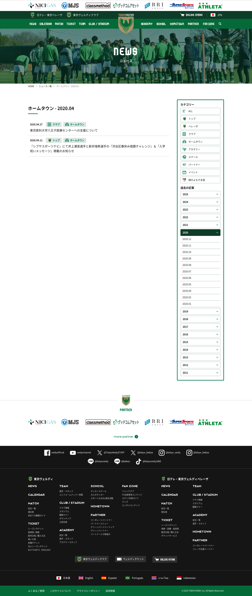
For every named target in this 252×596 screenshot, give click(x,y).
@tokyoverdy (98, 461)
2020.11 (186, 245)
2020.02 (186, 297)
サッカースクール (98, 491)
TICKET (71, 23)
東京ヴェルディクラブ (86, 15)
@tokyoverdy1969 (148, 461)
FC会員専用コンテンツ (132, 494)
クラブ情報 (64, 507)
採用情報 (110, 591)
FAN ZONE (209, 23)
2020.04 (186, 291)
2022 (185, 217)
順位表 (31, 511)
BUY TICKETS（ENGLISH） (40, 549)
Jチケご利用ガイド (130, 498)
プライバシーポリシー (88, 591)
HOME (31, 86)
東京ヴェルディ (43, 479)
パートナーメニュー (99, 523)
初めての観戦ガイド (37, 515)
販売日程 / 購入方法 (36, 535)
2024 (185, 202)
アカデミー (194, 149)
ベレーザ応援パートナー (203, 549)
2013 (185, 357)
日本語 (63, 578)
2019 (185, 311)
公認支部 (63, 521)
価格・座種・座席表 (170, 528)
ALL (191, 111)
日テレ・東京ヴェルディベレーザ (187, 479)
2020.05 (186, 284)
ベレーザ (193, 126)
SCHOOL (161, 23)
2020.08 (186, 265)
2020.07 (186, 271)
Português (134, 578)
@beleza (122, 461)
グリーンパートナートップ (102, 527)
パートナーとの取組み (100, 534)
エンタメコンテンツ (131, 505)
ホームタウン (196, 141)
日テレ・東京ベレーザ (49, 15)
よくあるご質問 (36, 591)
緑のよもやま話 (197, 180)
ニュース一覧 (45, 86)
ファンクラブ (128, 491)
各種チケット (34, 542)
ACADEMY (146, 23)
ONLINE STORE (194, 14)
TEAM (82, 23)
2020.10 (186, 252)
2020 (185, 232)
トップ (192, 118)
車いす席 (32, 539)
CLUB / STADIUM (99, 23)
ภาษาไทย (160, 578)
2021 (185, 225)
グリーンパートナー (99, 530)
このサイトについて (60, 591)
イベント (193, 172)
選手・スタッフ (66, 491)
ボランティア (65, 518)
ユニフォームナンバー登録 (71, 494)
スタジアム (64, 511)
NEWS (33, 23)
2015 (185, 342)
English (86, 578)
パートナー (194, 164)
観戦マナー (64, 514)
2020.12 (186, 239)
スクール (193, 157)
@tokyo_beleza (141, 452)
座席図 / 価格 (33, 532)
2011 (185, 372)
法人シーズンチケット (38, 546)
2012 (185, 365)
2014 (185, 349)
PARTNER (193, 23)
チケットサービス (169, 535)
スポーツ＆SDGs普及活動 (102, 498)
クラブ (192, 134)
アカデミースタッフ (68, 542)
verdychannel (80, 452)
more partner (123, 436)
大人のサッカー (97, 494)
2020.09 (186, 258)
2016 (185, 334)
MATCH (59, 23)
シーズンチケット (36, 528)
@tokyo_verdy (169, 452)
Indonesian (186, 578)
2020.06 (186, 278)
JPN (216, 15)
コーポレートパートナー (101, 519)
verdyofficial (54, 452)
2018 (185, 319)
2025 (185, 194)
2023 (185, 209)
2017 (185, 327)
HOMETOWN (177, 23)
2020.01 (186, 304)
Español (109, 578)
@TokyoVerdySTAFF (110, 452)
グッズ (125, 501)
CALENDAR (46, 23)
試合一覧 (32, 508)
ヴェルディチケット (133, 559)
